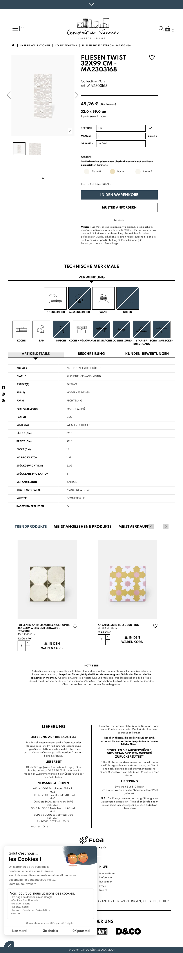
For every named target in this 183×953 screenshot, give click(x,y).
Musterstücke (107, 873)
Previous (160, 526)
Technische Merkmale (96, 184)
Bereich (86, 128)
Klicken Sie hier (156, 901)
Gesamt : (87, 143)
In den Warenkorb (119, 195)
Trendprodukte (31, 526)
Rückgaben (105, 881)
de (22, 28)
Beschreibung (91, 354)
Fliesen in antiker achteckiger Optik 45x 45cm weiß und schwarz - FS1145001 (44, 628)
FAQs (102, 885)
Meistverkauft (133, 526)
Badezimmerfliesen (30, 506)
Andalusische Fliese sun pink (118, 625)
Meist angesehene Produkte (83, 526)
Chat (65, 684)
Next (166, 526)
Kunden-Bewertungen (147, 354)
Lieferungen (106, 877)
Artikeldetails (36, 354)
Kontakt (104, 889)
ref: (83, 86)
